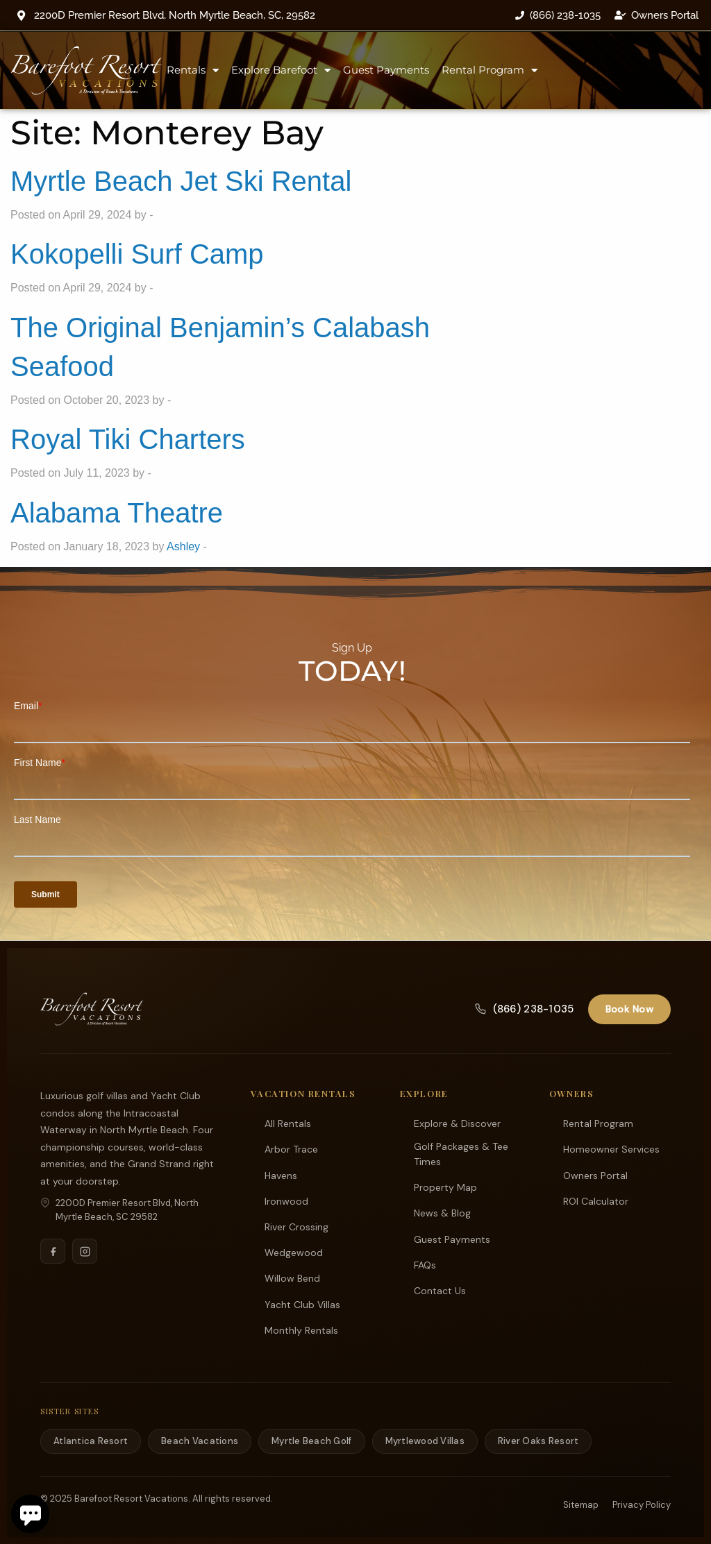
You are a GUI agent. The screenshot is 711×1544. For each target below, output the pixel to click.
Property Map (445, 1186)
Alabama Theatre (116, 513)
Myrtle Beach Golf (311, 1440)
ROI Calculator (595, 1200)
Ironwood (286, 1200)
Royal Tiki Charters (127, 439)
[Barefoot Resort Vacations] (92, 1008)
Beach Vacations (199, 1440)
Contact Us (440, 1290)
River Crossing (296, 1226)
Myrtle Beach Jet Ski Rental (180, 181)
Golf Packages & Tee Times (461, 1153)
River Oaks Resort (538, 1440)
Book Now (629, 1008)
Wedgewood (294, 1252)
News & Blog (442, 1212)
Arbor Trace (291, 1148)
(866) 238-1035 (524, 1008)
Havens (281, 1175)
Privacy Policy (641, 1504)
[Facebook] (52, 1250)
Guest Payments (386, 69)
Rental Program (489, 70)
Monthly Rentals (301, 1329)
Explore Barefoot (281, 70)
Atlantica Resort (90, 1440)
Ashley (183, 546)
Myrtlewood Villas (425, 1440)
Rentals (193, 70)
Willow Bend (292, 1277)
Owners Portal (595, 1175)
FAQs (425, 1264)
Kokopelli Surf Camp (137, 254)
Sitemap (581, 1504)
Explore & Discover (457, 1123)
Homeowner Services (611, 1148)
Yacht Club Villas (302, 1304)
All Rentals (288, 1123)
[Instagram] (84, 1250)
